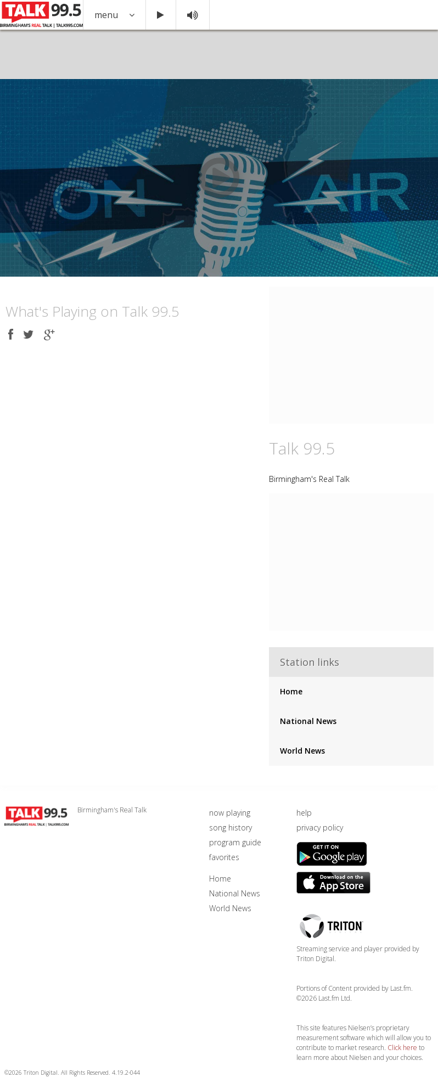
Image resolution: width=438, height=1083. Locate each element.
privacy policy (319, 827)
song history (230, 827)
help (304, 812)
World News (302, 750)
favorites (224, 857)
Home (291, 691)
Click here (402, 1047)
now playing (229, 812)
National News (308, 721)
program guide (235, 842)
